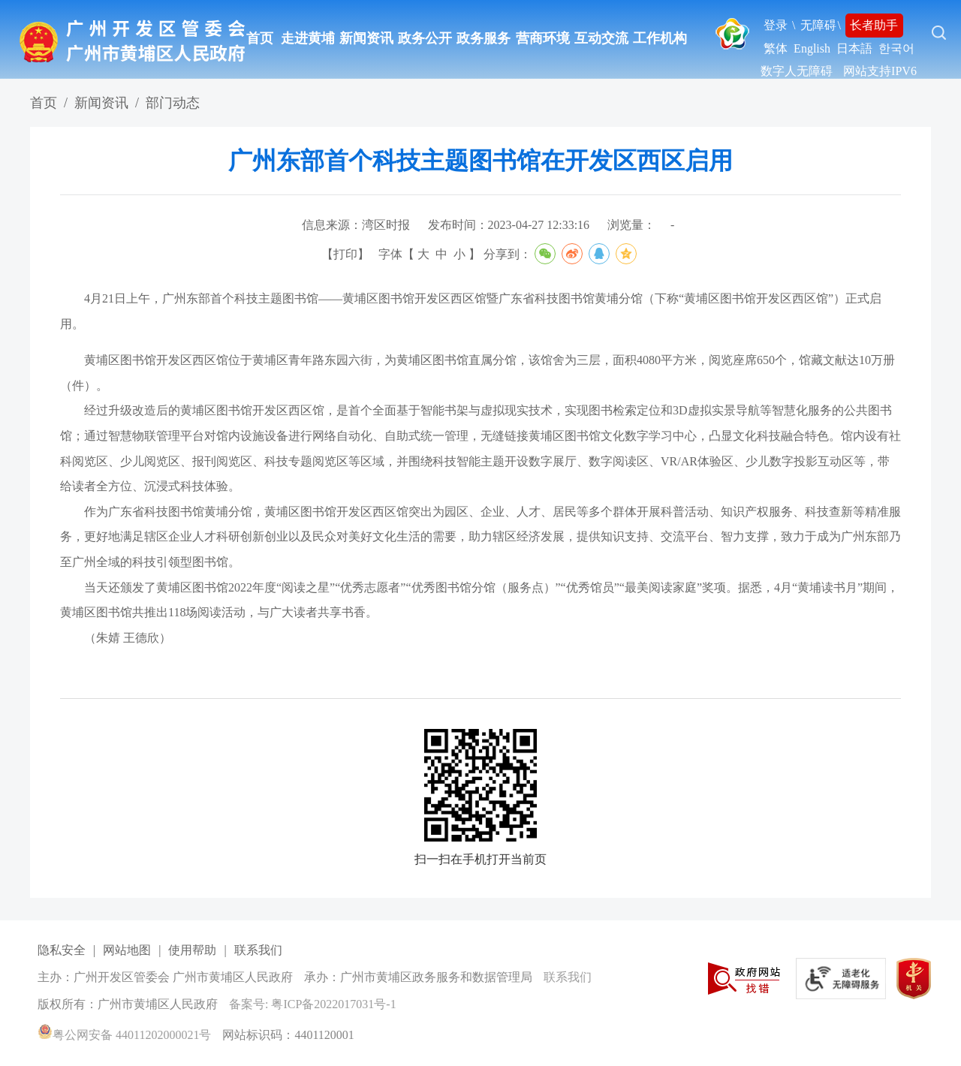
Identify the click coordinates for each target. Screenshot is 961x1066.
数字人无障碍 (797, 71)
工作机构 (660, 38)
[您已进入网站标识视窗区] (484, 978)
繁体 (776, 48)
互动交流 (601, 38)
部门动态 (173, 102)
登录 (776, 25)
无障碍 (818, 25)
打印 (345, 254)
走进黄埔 (308, 38)
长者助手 (874, 25)
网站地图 (127, 950)
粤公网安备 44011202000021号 (124, 1034)
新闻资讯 (366, 38)
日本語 (854, 48)
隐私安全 (62, 950)
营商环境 (543, 38)
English (812, 48)
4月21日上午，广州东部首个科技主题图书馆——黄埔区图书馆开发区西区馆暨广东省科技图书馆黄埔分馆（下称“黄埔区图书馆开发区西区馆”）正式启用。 (470, 311)
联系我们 (258, 950)
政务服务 (483, 38)
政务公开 (425, 38)
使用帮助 (192, 950)
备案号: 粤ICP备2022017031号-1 (312, 1004)
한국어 (896, 48)
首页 (259, 38)
